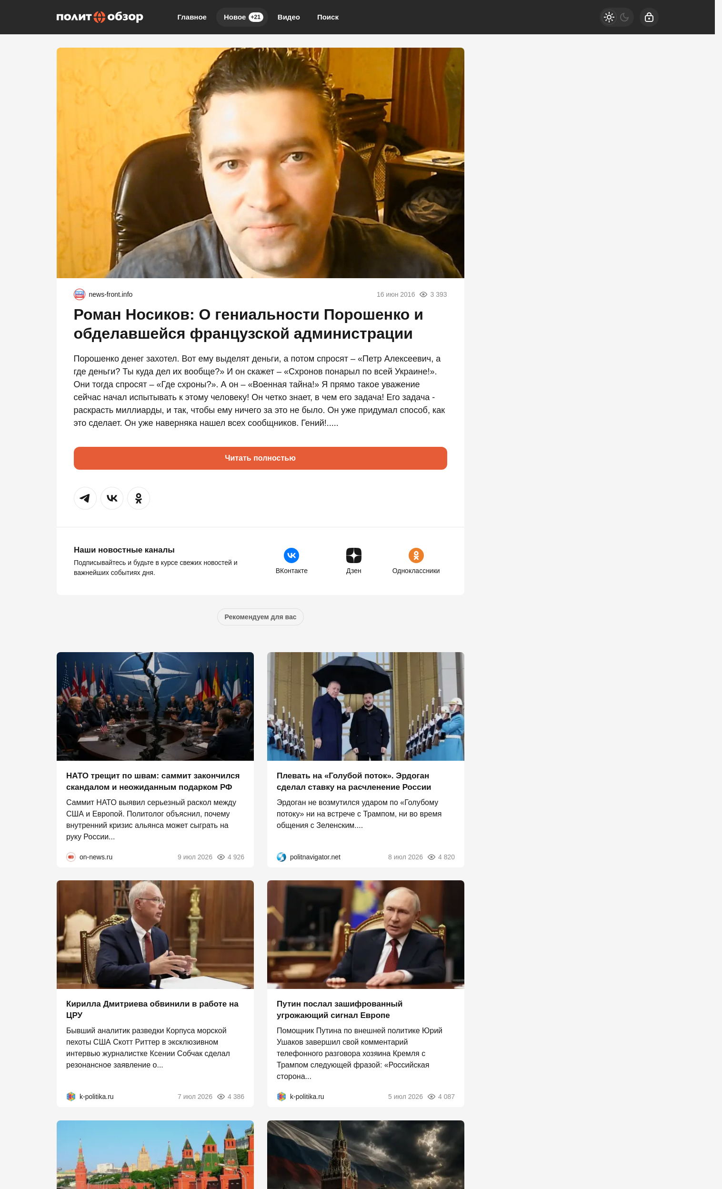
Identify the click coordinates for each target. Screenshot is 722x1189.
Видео (289, 17)
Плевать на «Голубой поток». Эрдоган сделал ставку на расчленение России (354, 781)
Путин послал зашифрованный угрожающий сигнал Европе (339, 1009)
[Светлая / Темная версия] (617, 17)
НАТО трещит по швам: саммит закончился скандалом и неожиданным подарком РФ (153, 781)
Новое (243, 17)
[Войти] (649, 17)
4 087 (440, 1096)
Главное (192, 17)
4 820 (440, 856)
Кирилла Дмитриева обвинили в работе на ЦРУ (152, 1009)
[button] (85, 498)
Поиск (328, 17)
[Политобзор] (100, 17)
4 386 (230, 1096)
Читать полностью (260, 458)
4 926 (230, 856)
